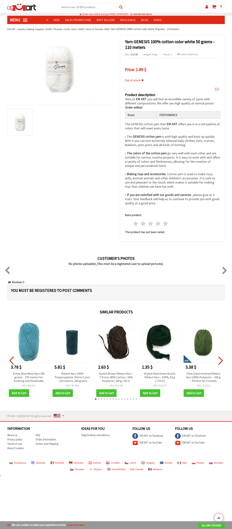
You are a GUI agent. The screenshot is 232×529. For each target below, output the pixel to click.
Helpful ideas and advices (95, 435)
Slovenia (77, 469)
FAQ (38, 435)
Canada (136, 469)
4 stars (158, 223)
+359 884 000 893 (141, 14)
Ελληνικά (38, 463)
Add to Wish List (187, 54)
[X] (8, 525)
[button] (95, 399)
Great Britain (116, 469)
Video (157, 20)
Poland (198, 463)
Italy (182, 463)
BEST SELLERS (106, 20)
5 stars (165, 223)
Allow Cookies (211, 525)
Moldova (155, 469)
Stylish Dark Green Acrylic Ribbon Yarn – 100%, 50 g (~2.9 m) (159, 377)
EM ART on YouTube (147, 443)
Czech (130, 463)
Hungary (148, 463)
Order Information (46, 439)
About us (12, 435)
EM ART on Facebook (147, 436)
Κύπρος (95, 469)
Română (57, 463)
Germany (76, 463)
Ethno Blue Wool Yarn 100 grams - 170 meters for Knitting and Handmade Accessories (29, 377)
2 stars (143, 223)
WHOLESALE (128, 20)
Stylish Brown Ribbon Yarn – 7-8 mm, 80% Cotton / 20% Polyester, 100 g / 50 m (116, 377)
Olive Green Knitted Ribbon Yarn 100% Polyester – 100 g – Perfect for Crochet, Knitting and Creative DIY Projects (203, 377)
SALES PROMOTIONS (78, 20)
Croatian (113, 463)
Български (17, 463)
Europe (166, 463)
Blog (144, 20)
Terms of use (14, 444)
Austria (94, 463)
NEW (57, 20)
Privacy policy (14, 439)
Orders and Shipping (47, 444)
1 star (136, 223)
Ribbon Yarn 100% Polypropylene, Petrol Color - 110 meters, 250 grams (72, 377)
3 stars (150, 223)
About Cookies (15, 448)
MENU (18, 20)
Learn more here (76, 525)
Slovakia (216, 463)
